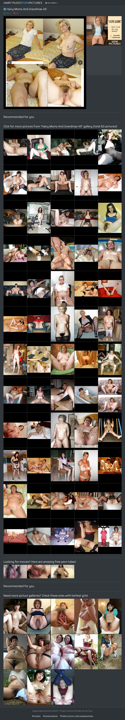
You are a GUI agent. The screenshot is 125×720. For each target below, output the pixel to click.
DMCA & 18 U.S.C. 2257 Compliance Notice (76, 716)
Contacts (36, 716)
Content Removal (50, 716)
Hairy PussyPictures (23, 3)
